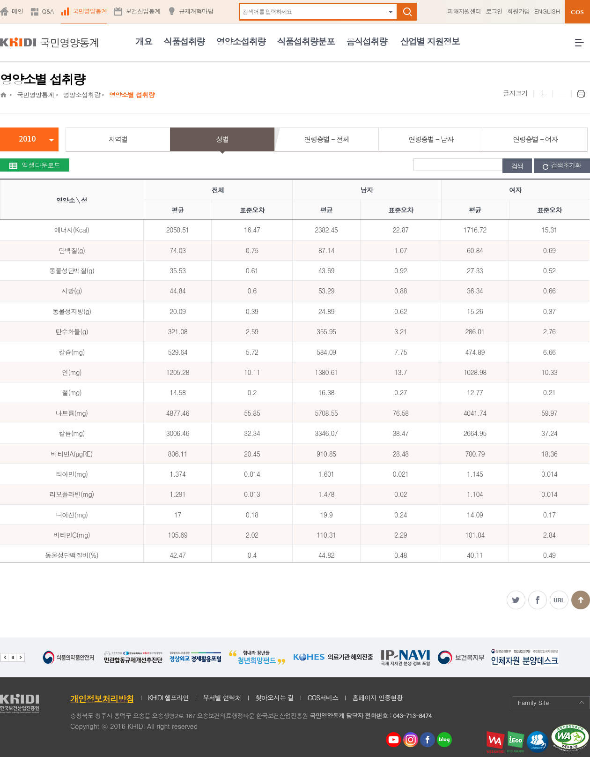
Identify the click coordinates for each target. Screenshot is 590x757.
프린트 (580, 94)
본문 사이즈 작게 (561, 94)
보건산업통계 (142, 11)
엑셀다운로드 (34, 165)
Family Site (551, 702)
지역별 (118, 139)
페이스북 (537, 600)
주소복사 (559, 600)
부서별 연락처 (222, 697)
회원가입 (518, 11)
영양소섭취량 (241, 41)
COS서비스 (323, 697)
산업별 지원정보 (429, 41)
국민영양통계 (90, 11)
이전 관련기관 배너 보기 (4, 657)
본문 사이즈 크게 (542, 94)
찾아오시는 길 (274, 697)
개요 (143, 41)
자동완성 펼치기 (391, 11)
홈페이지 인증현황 (377, 697)
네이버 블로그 (445, 740)
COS (577, 11)
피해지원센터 (464, 11)
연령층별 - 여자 (535, 139)
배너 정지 (12, 657)
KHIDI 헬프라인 (168, 697)
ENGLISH (547, 11)
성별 (222, 139)
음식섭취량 (366, 41)
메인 (17, 11)
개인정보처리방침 (102, 699)
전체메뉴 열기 (582, 46)
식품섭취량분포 (305, 41)
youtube (393, 737)
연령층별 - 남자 (431, 139)
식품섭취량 (183, 41)
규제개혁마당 (196, 11)
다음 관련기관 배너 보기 (20, 657)
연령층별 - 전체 (326, 139)
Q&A (48, 11)
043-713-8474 (412, 715)
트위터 (516, 600)
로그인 (494, 11)
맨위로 (580, 600)
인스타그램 (412, 740)
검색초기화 (562, 165)
